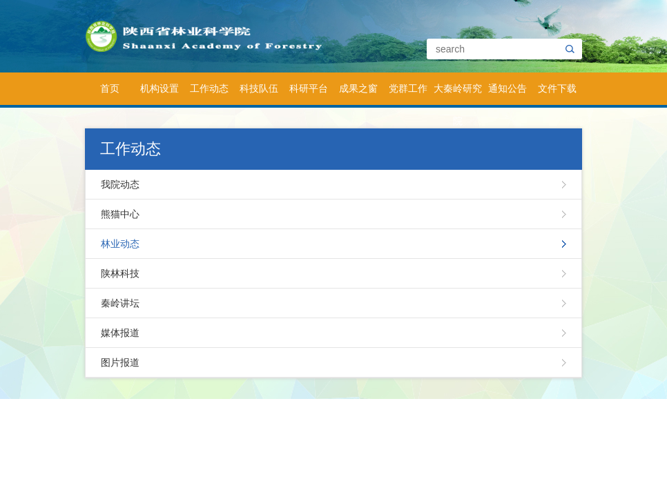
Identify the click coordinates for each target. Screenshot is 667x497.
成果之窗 (358, 88)
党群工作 (408, 88)
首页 (109, 88)
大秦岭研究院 (458, 94)
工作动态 (209, 88)
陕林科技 (120, 273)
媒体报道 (120, 332)
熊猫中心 (120, 214)
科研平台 (308, 88)
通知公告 (507, 88)
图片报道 (120, 362)
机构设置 (159, 88)
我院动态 (120, 184)
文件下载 (557, 88)
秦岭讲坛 (120, 303)
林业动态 (120, 243)
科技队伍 (259, 88)
